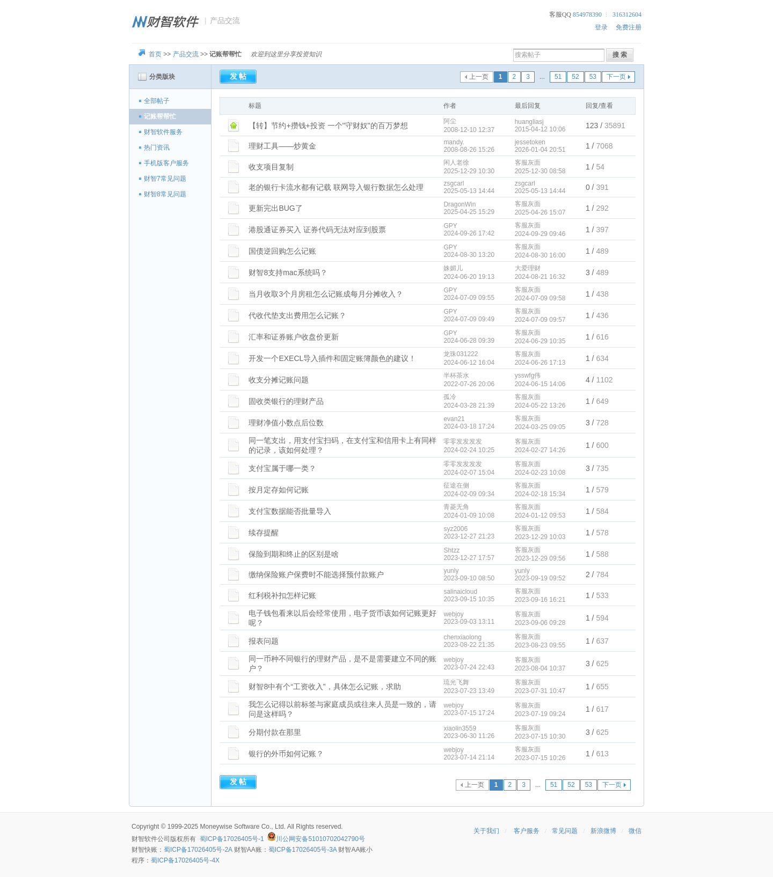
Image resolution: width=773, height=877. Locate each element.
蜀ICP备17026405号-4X (185, 860)
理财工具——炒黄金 (282, 146)
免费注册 (628, 27)
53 (592, 76)
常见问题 (565, 831)
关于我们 (486, 831)
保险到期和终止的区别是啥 (294, 554)
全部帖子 (157, 101)
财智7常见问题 (165, 178)
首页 (155, 54)
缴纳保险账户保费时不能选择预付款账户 (316, 574)
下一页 (616, 76)
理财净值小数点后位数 (286, 422)
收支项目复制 (271, 167)
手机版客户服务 (166, 163)
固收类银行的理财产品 (286, 401)
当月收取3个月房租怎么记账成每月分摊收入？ (326, 294)
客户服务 (526, 831)
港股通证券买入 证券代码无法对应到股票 (317, 229)
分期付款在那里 (275, 732)
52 (575, 76)
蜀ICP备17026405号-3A (302, 849)
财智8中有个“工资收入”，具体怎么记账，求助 (324, 686)
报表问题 (264, 641)
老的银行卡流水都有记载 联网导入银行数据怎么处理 (336, 187)
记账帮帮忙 (160, 116)
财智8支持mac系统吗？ (288, 272)
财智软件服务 (163, 132)
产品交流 (186, 54)
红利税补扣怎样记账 (282, 595)
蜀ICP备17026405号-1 (232, 839)
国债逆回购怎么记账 (282, 251)
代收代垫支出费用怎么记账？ (297, 315)
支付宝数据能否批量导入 (290, 511)
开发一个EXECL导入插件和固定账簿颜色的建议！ (332, 358)
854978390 (587, 14)
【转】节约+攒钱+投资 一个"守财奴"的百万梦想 (328, 125)
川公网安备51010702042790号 (320, 839)
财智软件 (144, 839)
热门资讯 (157, 147)
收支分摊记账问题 (279, 379)
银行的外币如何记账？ (286, 753)
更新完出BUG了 (275, 208)
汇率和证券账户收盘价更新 (294, 337)
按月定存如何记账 (279, 489)
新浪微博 (603, 831)
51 (558, 76)
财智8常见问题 (165, 194)
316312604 (626, 14)
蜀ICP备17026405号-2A (198, 849)
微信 (635, 831)
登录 (601, 27)
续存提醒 (264, 532)
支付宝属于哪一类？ (282, 468)
